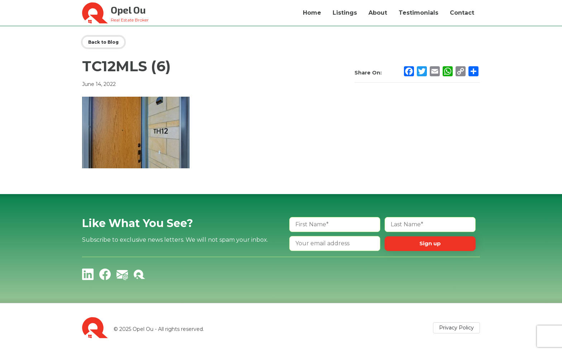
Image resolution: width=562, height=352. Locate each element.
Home (312, 12)
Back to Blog (103, 42)
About (377, 12)
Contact (462, 12)
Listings (345, 12)
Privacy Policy (456, 327)
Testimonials (418, 12)
